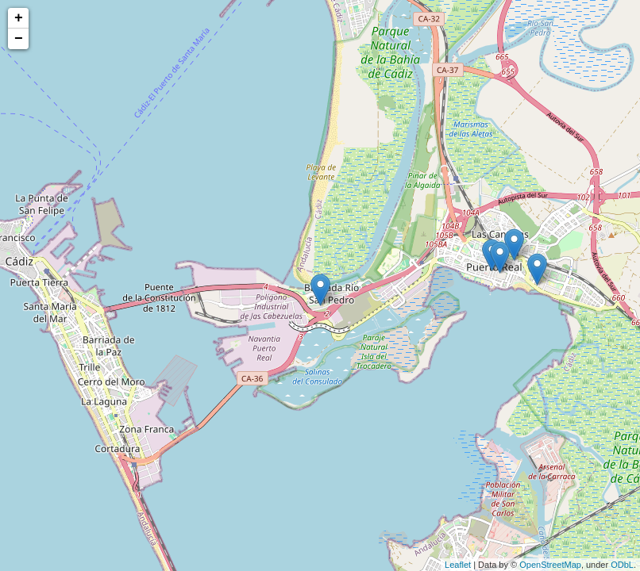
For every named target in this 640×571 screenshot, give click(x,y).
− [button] (18, 38)
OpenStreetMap (550, 564)
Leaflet (458, 564)
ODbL (622, 564)
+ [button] (18, 18)
